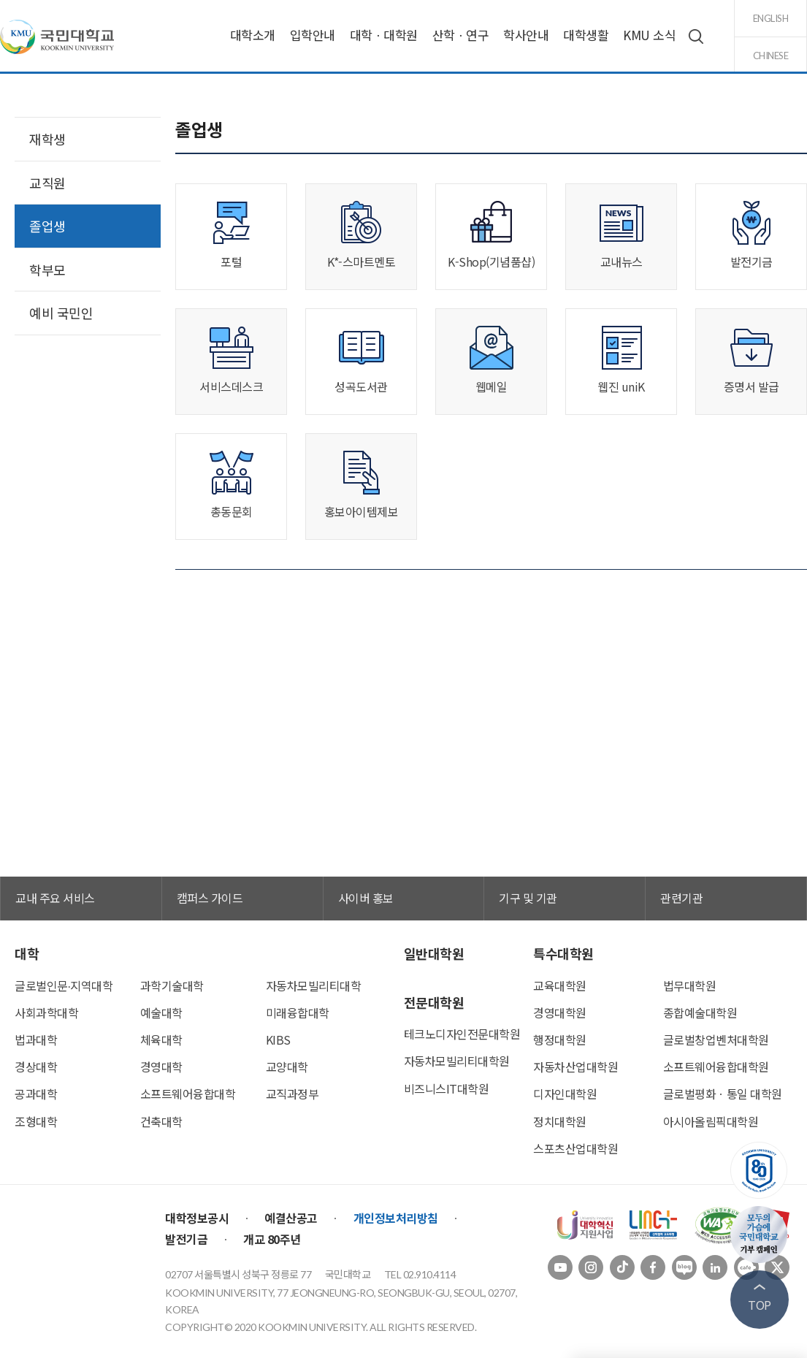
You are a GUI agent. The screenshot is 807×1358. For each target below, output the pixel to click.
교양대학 (287, 1066)
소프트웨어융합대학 (188, 1093)
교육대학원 (559, 985)
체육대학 (161, 1039)
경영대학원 (559, 1012)
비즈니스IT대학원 (446, 1088)
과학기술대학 (172, 985)
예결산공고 (291, 1218)
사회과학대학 (46, 1012)
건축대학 (161, 1121)
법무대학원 (689, 985)
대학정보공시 (197, 1218)
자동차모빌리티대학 (314, 985)
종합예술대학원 (700, 1012)
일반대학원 (434, 953)
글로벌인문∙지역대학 (63, 985)
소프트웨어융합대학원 (716, 1066)
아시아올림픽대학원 (711, 1121)
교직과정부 (292, 1093)
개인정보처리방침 (395, 1218)
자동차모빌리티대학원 (457, 1060)
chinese (771, 55)
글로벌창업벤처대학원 (716, 1039)
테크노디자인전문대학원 (462, 1033)
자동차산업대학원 (575, 1066)
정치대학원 (559, 1121)
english (771, 18)
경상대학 (36, 1066)
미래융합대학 (297, 1012)
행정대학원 (559, 1039)
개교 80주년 (272, 1239)
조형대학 (36, 1121)
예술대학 (161, 1012)
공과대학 (36, 1093)
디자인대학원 (565, 1093)
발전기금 (186, 1239)
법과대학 (36, 1039)
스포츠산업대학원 (575, 1148)
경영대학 (161, 1066)
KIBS (278, 1039)
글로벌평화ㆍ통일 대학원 (722, 1093)
